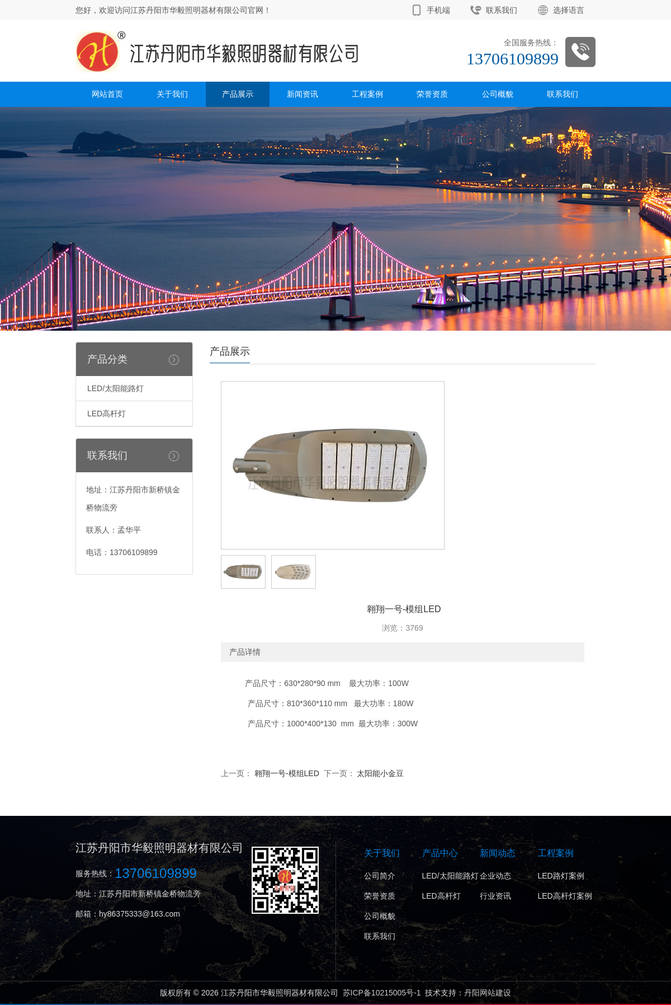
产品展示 (237, 94)
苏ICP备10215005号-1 (382, 992)
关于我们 (172, 94)
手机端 (438, 10)
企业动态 (495, 875)
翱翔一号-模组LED (285, 773)
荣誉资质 (432, 94)
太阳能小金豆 (379, 773)
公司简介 (379, 875)
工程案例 (367, 94)
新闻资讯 (302, 94)
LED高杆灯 (106, 413)
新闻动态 (498, 853)
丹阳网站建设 (487, 992)
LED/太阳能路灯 (115, 388)
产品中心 (440, 853)
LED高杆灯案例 (565, 895)
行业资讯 (495, 895)
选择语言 (568, 10)
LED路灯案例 (561, 875)
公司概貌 (497, 94)
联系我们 (501, 10)
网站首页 (107, 94)
